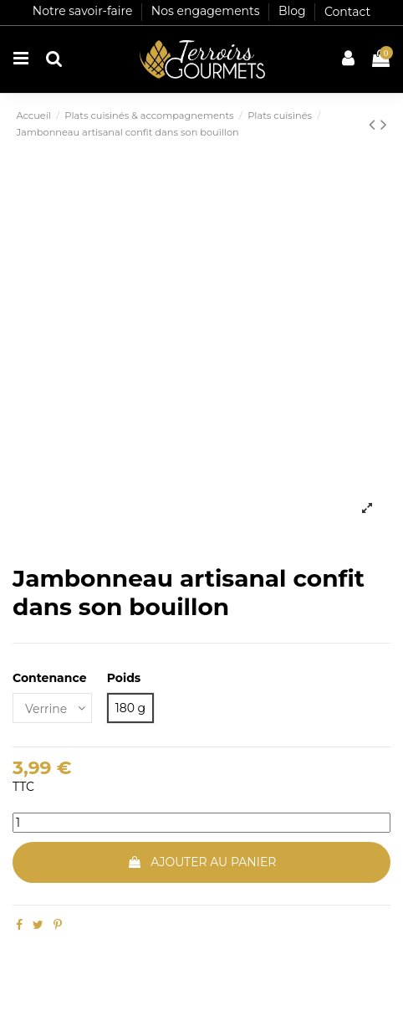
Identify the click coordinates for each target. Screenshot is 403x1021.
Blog (293, 11)
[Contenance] (52, 708)
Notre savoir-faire (84, 11)
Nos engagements (207, 11)
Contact (347, 11)
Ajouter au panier (202, 862)
